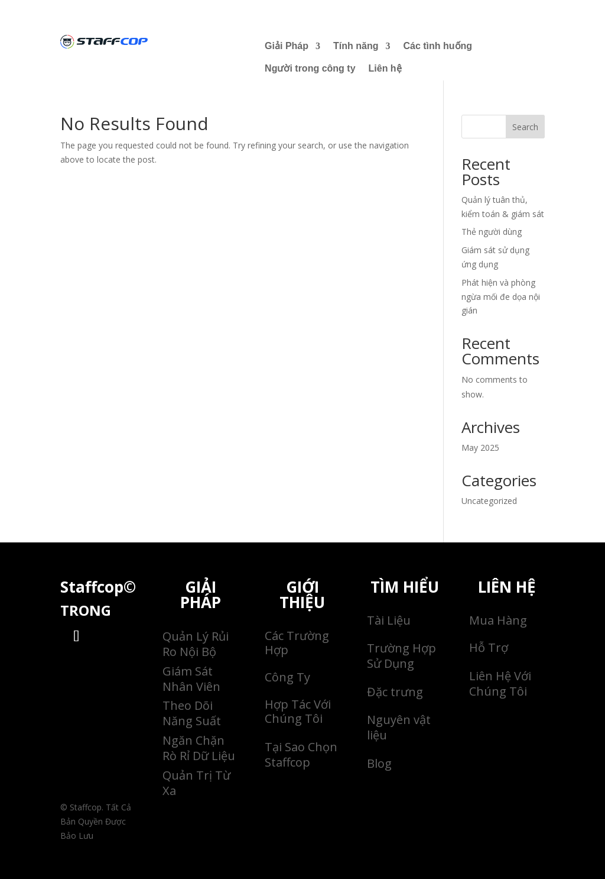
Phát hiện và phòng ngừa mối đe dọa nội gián (500, 296)
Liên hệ (385, 68)
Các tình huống (437, 46)
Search (525, 127)
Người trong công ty (310, 68)
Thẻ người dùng (491, 231)
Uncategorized (489, 500)
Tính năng (355, 46)
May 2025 (480, 447)
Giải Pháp (286, 46)
